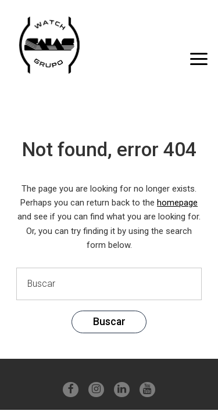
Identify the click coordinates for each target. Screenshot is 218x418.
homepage (177, 202)
